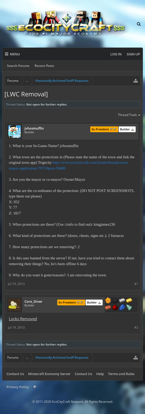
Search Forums (18, 65)
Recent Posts (44, 65)
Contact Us (15, 373)
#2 (136, 327)
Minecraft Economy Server (49, 373)
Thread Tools (129, 115)
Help (100, 373)
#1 (136, 284)
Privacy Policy (18, 386)
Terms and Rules (121, 373)
